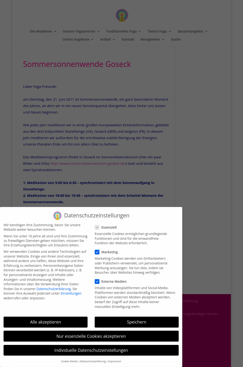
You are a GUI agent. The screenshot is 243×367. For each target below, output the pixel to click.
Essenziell (108, 223)
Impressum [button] (114, 357)
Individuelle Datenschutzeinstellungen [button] (91, 346)
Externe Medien (113, 277)
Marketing (108, 248)
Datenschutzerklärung (54, 284)
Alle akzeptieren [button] (45, 318)
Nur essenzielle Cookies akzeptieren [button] (91, 332)
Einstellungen (71, 289)
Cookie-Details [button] (69, 357)
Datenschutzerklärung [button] (93, 357)
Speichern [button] (136, 318)
